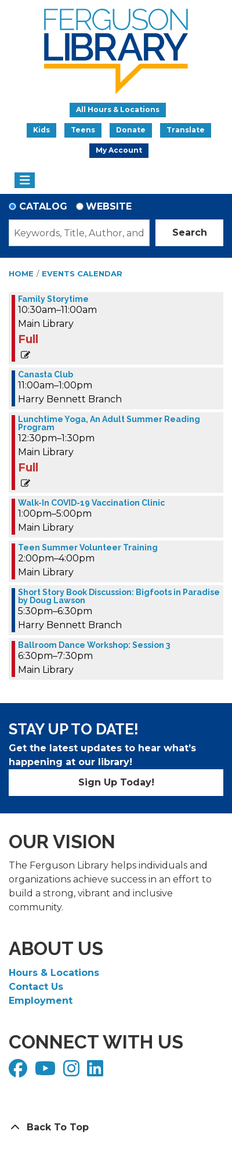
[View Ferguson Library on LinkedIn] (96, 1072)
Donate (131, 129)
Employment (40, 1000)
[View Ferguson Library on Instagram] (72, 1072)
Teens (83, 129)
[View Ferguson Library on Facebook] (19, 1072)
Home (21, 273)
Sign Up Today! (116, 782)
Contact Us (36, 986)
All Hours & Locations (118, 109)
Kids (41, 129)
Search (189, 232)
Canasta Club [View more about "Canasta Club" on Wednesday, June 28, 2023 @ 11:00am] (45, 374)
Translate (185, 129)
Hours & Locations (54, 972)
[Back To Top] (116, 1127)
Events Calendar (82, 273)
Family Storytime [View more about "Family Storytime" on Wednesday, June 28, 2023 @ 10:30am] (53, 299)
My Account (119, 150)
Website (109, 206)
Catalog (43, 206)
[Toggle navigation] (24, 180)
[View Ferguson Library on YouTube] (47, 1072)
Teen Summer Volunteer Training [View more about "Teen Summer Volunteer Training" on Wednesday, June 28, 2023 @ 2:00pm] (88, 547)
